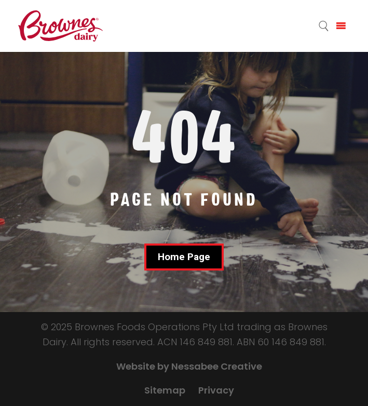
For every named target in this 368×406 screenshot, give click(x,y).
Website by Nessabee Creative (189, 366)
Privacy (216, 390)
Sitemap (164, 390)
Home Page (184, 257)
